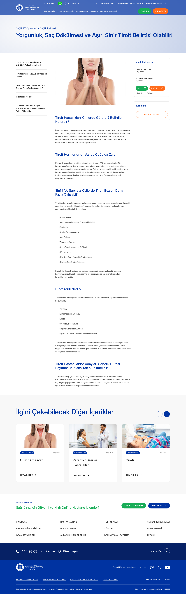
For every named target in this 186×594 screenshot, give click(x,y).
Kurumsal (94, 11)
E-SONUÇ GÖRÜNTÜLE (133, 506)
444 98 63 (50, 3)
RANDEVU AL (159, 506)
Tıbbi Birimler (111, 522)
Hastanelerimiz (50, 11)
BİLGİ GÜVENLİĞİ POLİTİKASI (54, 580)
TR (166, 3)
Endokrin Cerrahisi (152, 114)
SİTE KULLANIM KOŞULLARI (27, 580)
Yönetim (108, 528)
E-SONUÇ (145, 11)
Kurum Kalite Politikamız (29, 528)
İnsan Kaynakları (25, 535)
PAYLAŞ (160, 88)
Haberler (140, 3)
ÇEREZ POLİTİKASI (110, 580)
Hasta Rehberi (123, 3)
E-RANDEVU (160, 11)
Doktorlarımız (82, 11)
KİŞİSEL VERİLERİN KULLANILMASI (84, 580)
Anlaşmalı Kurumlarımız (154, 3)
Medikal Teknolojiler (158, 522)
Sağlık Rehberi (48, 28)
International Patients (108, 3)
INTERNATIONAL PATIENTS (116, 535)
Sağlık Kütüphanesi (108, 11)
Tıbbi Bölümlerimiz (66, 11)
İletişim (132, 3)
